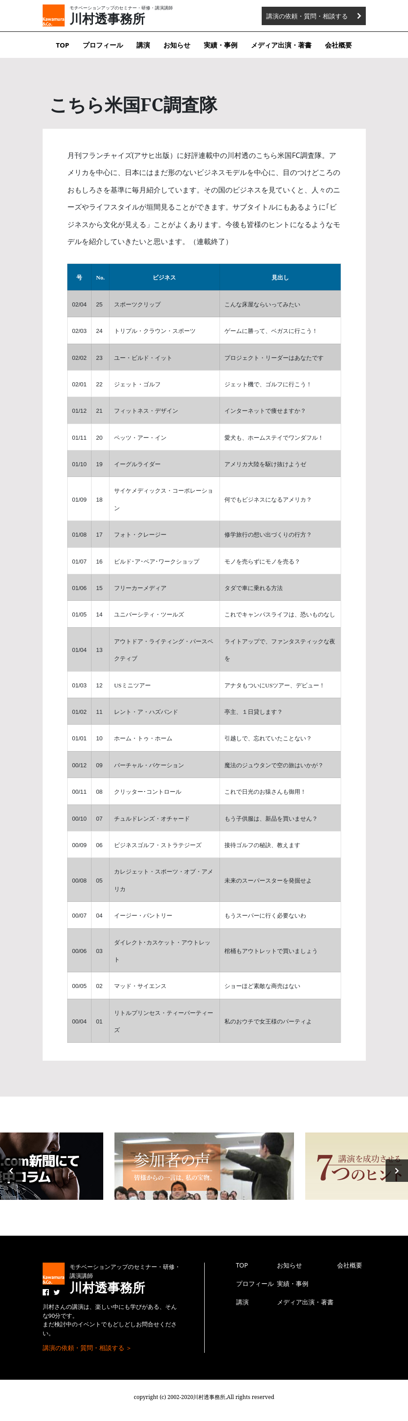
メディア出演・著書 (281, 44)
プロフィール (103, 44)
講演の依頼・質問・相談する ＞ (87, 1347)
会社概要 (338, 44)
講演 (143, 44)
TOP (63, 44)
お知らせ (176, 44)
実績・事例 (220, 44)
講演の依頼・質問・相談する (307, 16)
